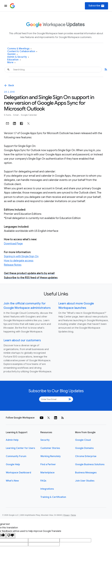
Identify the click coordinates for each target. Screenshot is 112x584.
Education (14, 59)
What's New (12, 480)
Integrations (47, 488)
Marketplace (47, 472)
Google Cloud (83, 440)
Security (45, 440)
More (11, 62)
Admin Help (12, 440)
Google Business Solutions (89, 464)
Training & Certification (53, 497)
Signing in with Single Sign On (21, 256)
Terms (73, 515)
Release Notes (12, 264)
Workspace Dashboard (18, 472)
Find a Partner (48, 464)
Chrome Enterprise (85, 456)
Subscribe (96, 6)
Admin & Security (18, 57)
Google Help (13, 464)
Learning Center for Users (20, 448)
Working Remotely (50, 456)
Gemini (12, 54)
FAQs (43, 480)
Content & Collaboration (22, 51)
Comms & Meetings (19, 48)
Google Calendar (29, 115)
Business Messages (86, 472)
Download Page (13, 243)
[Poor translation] (10, 535)
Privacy (66, 515)
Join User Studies (84, 480)
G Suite (7, 115)
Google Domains (84, 448)
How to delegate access (18, 260)
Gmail (16, 115)
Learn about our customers (22, 340)
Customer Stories (50, 448)
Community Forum (16, 456)
